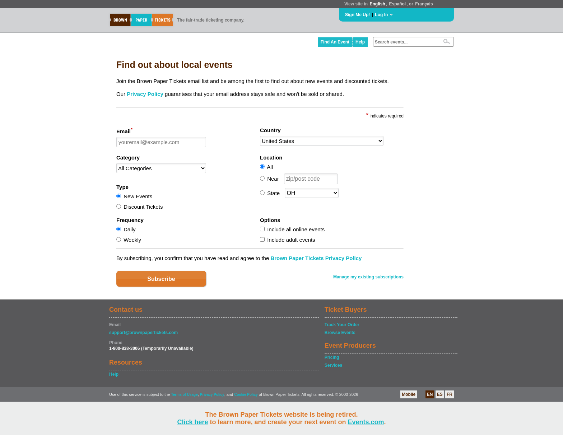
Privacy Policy (145, 94)
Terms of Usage (184, 395)
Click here (192, 422)
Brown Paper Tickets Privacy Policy (316, 258)
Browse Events (340, 332)
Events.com (366, 422)
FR (449, 394)
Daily (129, 229)
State (273, 193)
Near (273, 179)
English (377, 3)
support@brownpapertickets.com (143, 332)
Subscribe (161, 279)
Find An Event (335, 42)
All (270, 167)
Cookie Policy (246, 395)
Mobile (408, 394)
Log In (381, 14)
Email (124, 130)
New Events (138, 196)
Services (333, 365)
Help (360, 42)
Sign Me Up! (357, 14)
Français (424, 3)
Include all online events (296, 229)
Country (270, 130)
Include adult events (291, 240)
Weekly (132, 240)
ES (440, 394)
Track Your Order (342, 324)
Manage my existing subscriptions (368, 276)
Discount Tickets (143, 207)
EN (430, 394)
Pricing (332, 357)
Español (397, 3)
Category (128, 157)
